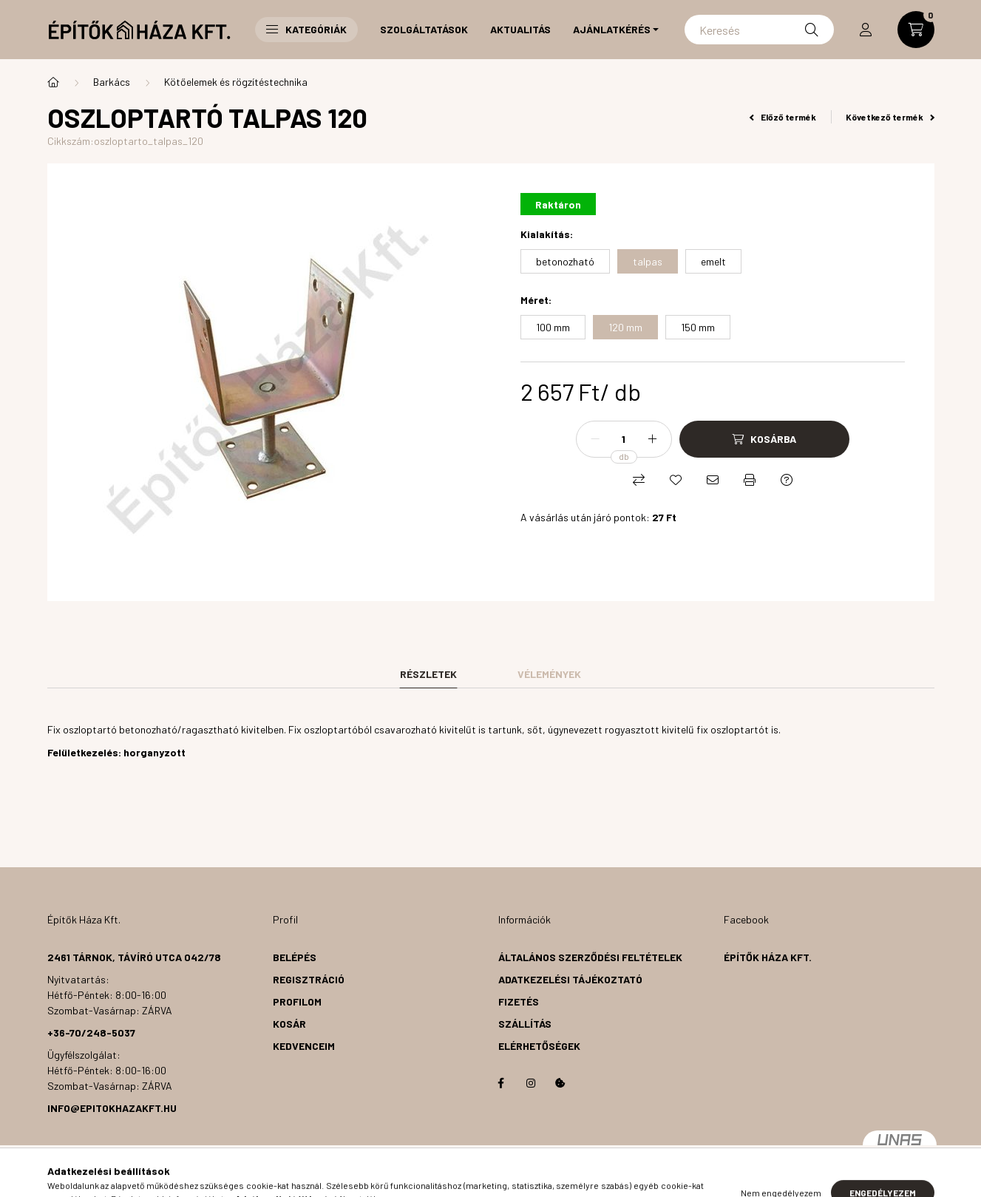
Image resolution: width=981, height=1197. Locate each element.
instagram (531, 1083)
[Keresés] (759, 29)
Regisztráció (308, 979)
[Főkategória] (53, 82)
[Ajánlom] (712, 480)
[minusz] (595, 439)
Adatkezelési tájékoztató (570, 979)
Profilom (297, 1001)
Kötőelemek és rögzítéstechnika (236, 81)
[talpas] (647, 261)
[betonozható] (565, 261)
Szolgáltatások (424, 29)
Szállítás (524, 1023)
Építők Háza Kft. (768, 957)
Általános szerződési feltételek (590, 957)
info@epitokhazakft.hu (112, 1108)
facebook (501, 1083)
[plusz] (653, 439)
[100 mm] (552, 327)
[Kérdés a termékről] (786, 480)
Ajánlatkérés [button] (612, 29)
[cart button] (915, 29)
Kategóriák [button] (306, 29)
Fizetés (518, 1001)
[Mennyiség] (624, 439)
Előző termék (783, 117)
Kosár (289, 1023)
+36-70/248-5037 (91, 1032)
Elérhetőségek (539, 1046)
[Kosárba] (764, 439)
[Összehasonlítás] (639, 480)
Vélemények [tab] (549, 674)
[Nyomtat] (749, 480)
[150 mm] (697, 327)
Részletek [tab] (428, 674)
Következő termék (890, 117)
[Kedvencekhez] (675, 480)
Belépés (294, 957)
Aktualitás (520, 29)
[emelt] (713, 261)
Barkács (111, 81)
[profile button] (865, 29)
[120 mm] (625, 327)
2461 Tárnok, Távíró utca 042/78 (134, 957)
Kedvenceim (304, 1046)
